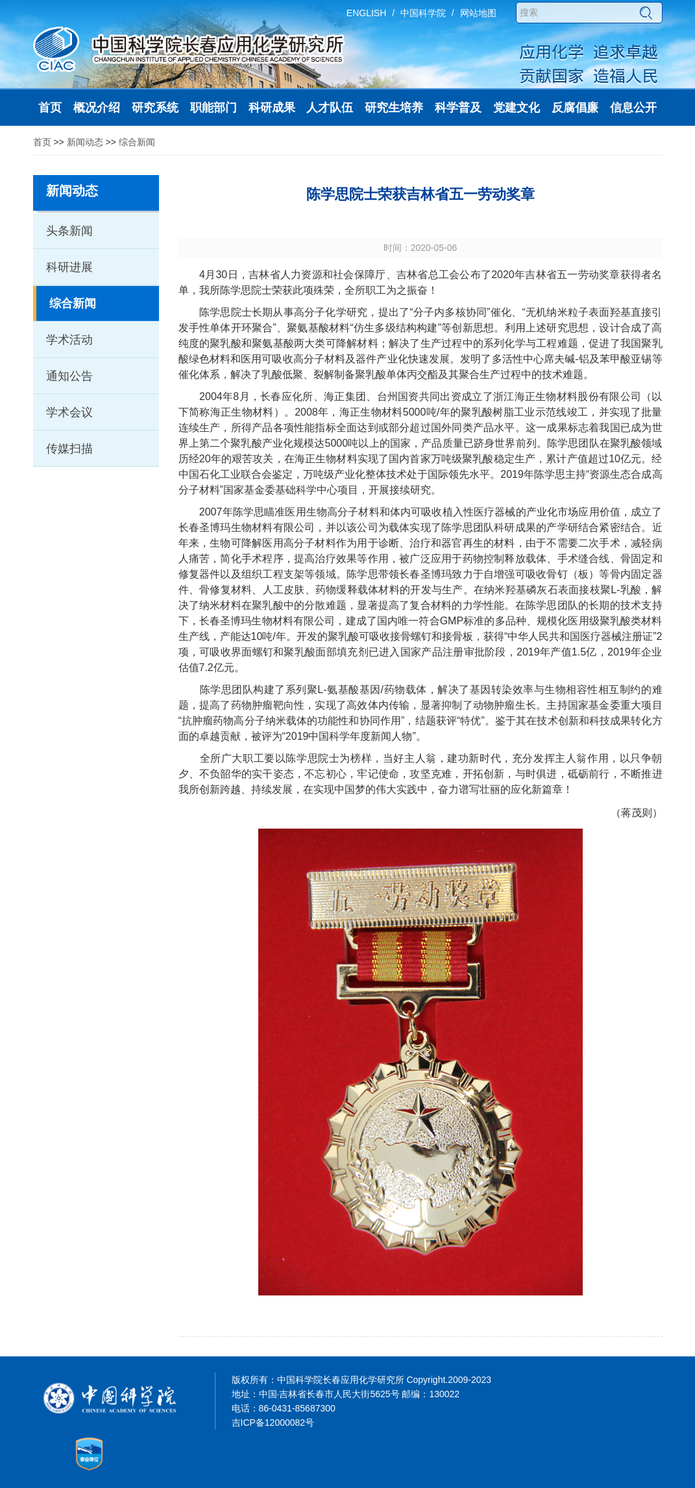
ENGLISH (366, 13)
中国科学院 (423, 13)
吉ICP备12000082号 (273, 1422)
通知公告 (69, 376)
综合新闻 (137, 142)
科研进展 (69, 267)
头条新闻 (69, 230)
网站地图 (478, 13)
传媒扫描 (69, 448)
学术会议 (69, 412)
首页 (42, 142)
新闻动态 (85, 142)
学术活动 (69, 339)
